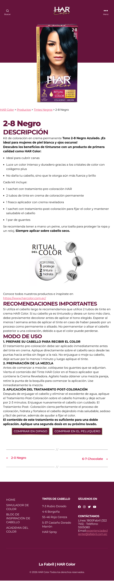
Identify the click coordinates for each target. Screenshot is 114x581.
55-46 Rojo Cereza (54, 517)
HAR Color (43, 572)
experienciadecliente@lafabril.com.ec (93, 533)
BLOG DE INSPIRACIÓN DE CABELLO (18, 518)
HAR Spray (49, 532)
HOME (10, 500)
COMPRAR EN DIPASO (30, 432)
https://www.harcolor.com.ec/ (24, 299)
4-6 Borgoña (51, 512)
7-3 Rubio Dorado (54, 506)
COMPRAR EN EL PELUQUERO (77, 432)
